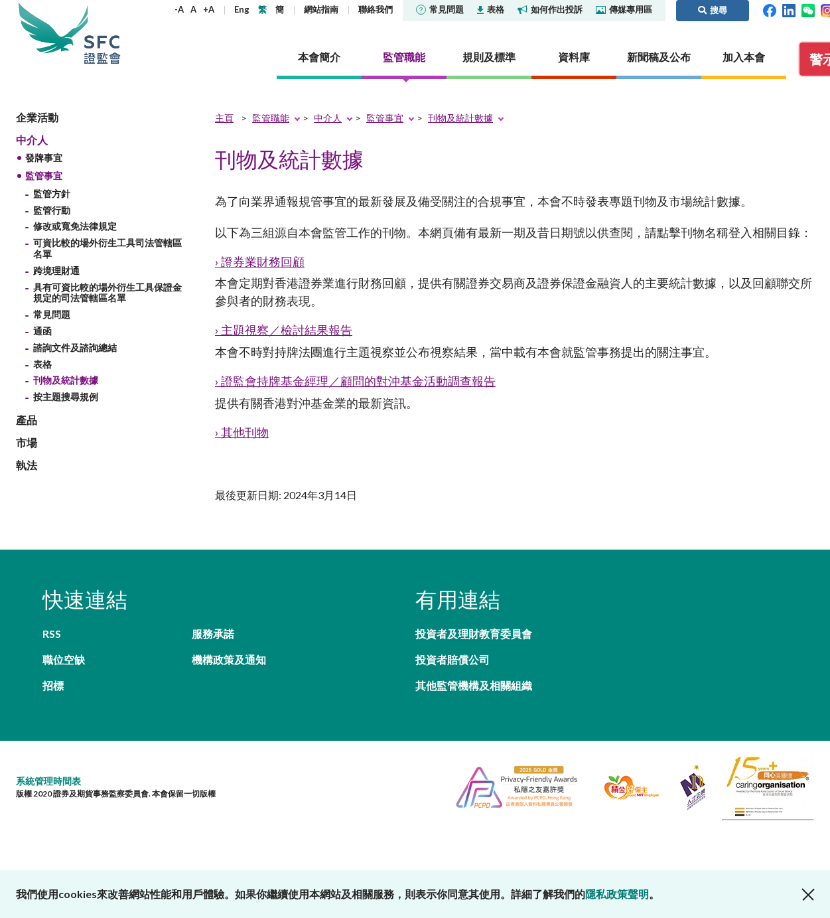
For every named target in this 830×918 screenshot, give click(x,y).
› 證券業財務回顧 (260, 261)
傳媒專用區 (624, 9)
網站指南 (321, 9)
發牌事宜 (43, 157)
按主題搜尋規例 (65, 396)
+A (208, 9)
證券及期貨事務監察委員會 (102, 33)
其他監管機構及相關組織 (473, 685)
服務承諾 (213, 633)
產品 (26, 420)
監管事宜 (43, 175)
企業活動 (37, 117)
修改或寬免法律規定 (75, 226)
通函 (42, 331)
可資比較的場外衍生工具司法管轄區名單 (107, 248)
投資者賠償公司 (452, 659)
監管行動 (51, 210)
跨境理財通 (56, 270)
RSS (51, 633)
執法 (26, 465)
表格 (490, 9)
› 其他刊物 (242, 432)
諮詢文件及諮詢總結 (75, 347)
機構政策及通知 (229, 659)
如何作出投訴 (550, 9)
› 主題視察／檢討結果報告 (283, 330)
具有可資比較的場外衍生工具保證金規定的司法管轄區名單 (107, 292)
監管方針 (51, 193)
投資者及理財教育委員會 (473, 633)
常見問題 (440, 9)
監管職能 (270, 117)
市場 (26, 442)
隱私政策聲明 (617, 893)
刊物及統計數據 (65, 380)
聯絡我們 (375, 9)
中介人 (32, 139)
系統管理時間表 (48, 781)
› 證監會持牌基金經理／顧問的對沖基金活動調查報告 (355, 381)
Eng (241, 9)
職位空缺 (63, 659)
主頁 (224, 117)
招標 (53, 685)
